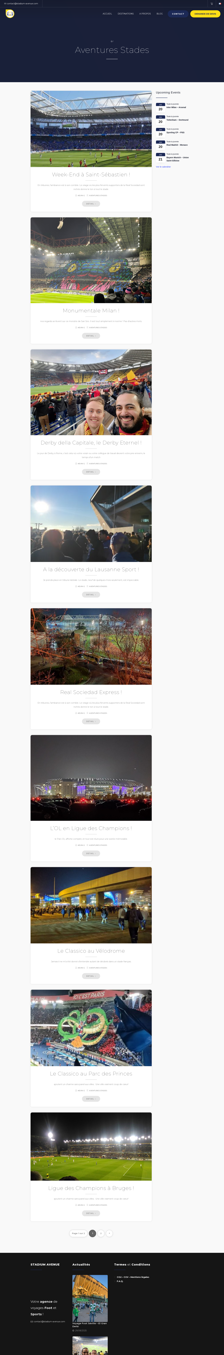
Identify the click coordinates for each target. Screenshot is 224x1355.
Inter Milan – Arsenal (177, 107)
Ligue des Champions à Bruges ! (91, 1188)
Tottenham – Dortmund (177, 120)
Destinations (126, 13)
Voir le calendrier (163, 167)
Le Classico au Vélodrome (91, 951)
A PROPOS (145, 13)
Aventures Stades (98, 195)
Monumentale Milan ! (91, 310)
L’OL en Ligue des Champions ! (91, 828)
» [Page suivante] (109, 1233)
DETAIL (91, 204)
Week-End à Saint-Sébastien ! (91, 174)
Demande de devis (205, 14)
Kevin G (81, 195)
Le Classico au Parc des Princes (91, 1073)
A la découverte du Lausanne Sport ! (91, 569)
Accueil (107, 13)
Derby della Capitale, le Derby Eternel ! (91, 442)
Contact (178, 14)
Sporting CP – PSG (176, 132)
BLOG (160, 13)
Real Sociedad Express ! (91, 692)
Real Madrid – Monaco (177, 145)
